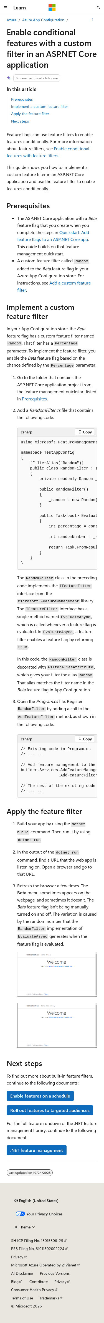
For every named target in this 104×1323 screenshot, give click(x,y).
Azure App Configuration (43, 19)
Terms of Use (22, 1298)
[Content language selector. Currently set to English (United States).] (36, 1200)
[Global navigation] (5, 7)
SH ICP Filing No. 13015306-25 (37, 1240)
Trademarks (49, 1298)
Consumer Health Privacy (32, 1289)
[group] (57, 503)
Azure (11, 19)
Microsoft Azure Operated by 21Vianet (43, 1265)
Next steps (20, 121)
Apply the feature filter (30, 113)
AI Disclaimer (22, 1273)
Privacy (17, 1256)
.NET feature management (36, 1150)
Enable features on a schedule (40, 1096)
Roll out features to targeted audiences (50, 1110)
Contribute (38, 1281)
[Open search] (98, 7)
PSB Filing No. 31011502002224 (37, 1248)
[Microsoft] (52, 7)
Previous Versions (55, 1273)
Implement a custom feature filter (39, 106)
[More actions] (92, 20)
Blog (15, 1281)
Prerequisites (22, 99)
